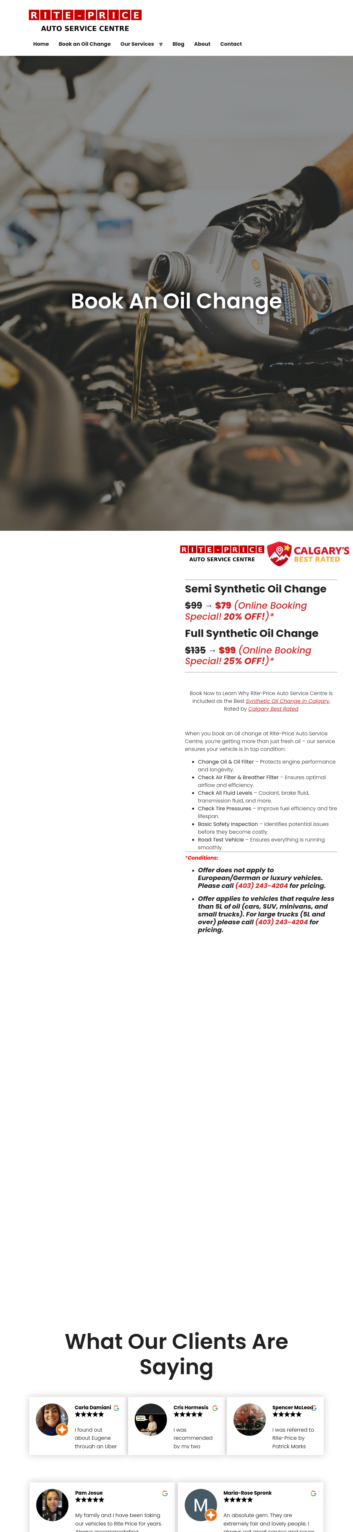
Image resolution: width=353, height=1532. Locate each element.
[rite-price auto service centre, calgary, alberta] (177, 1121)
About (202, 44)
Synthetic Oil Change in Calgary (287, 701)
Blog (178, 44)
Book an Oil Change (85, 44)
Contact (231, 44)
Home (41, 44)
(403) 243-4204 (261, 885)
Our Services (137, 44)
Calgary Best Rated (273, 709)
